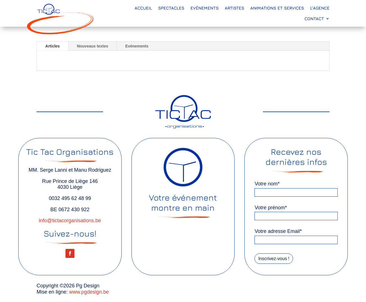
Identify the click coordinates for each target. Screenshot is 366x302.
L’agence (319, 8)
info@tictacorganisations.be (70, 220)
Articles (52, 46)
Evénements (204, 8)
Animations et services (277, 8)
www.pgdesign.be (89, 291)
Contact (314, 18)
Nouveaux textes (92, 46)
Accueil (143, 8)
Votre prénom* (270, 207)
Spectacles (171, 8)
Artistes (234, 8)
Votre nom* (266, 183)
